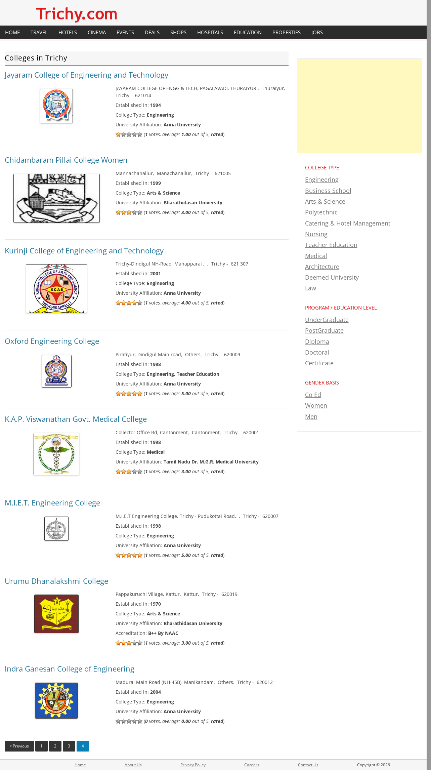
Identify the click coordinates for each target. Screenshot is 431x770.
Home (12, 32)
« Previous (19, 746)
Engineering (322, 179)
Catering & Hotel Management (347, 223)
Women (316, 405)
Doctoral (317, 352)
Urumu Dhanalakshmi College (56, 581)
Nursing (316, 234)
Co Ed (313, 395)
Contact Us (308, 765)
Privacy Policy (193, 765)
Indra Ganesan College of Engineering (69, 668)
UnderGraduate (327, 320)
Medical (316, 256)
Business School (328, 191)
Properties (286, 32)
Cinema (97, 32)
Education (248, 32)
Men (311, 416)
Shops (178, 32)
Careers (251, 765)
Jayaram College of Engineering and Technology (86, 75)
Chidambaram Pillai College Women (66, 160)
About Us (133, 765)
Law (310, 288)
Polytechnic (321, 212)
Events (125, 32)
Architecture (322, 266)
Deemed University (332, 277)
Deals (152, 32)
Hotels (67, 32)
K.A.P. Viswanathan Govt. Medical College (76, 419)
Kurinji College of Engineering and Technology (84, 250)
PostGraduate (324, 330)
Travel (39, 32)
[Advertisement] (359, 106)
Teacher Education (331, 245)
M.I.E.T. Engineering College (52, 502)
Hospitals (210, 32)
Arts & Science (325, 201)
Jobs (317, 32)
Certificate (319, 363)
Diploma (317, 341)
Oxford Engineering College (52, 341)
